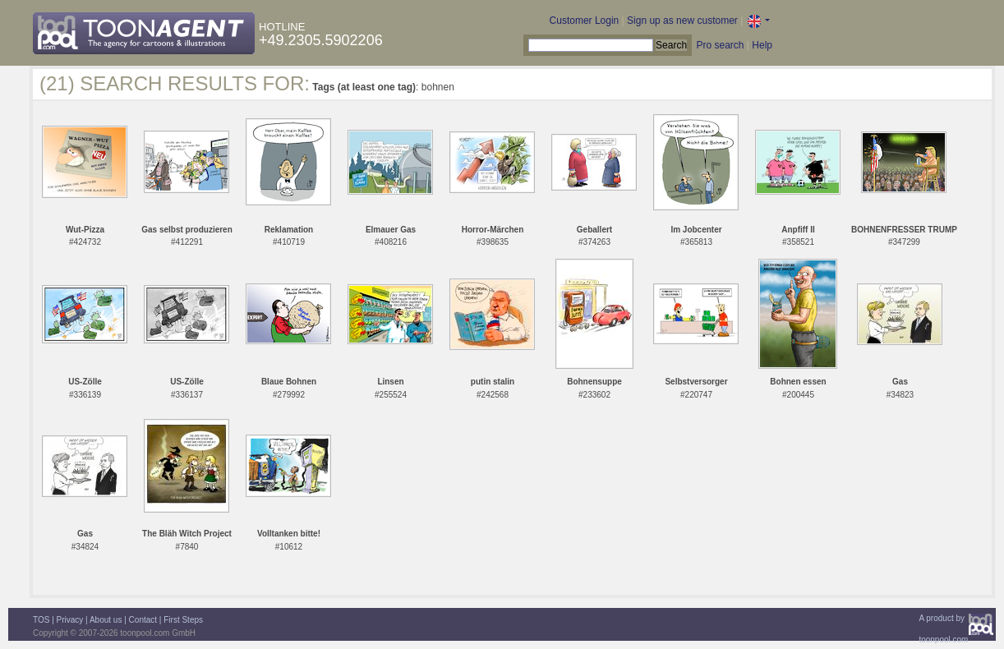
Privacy (70, 619)
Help (762, 45)
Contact (143, 619)
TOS (41, 619)
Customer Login (584, 20)
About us (106, 619)
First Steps (183, 619)
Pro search (720, 45)
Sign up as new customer (682, 20)
